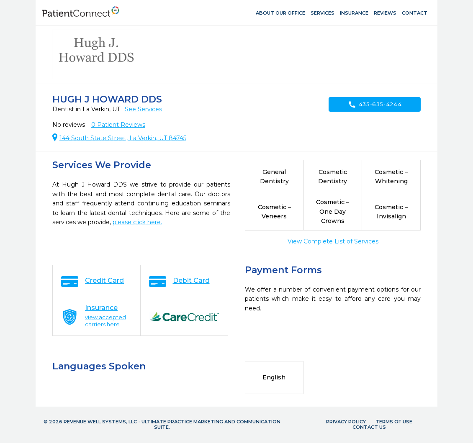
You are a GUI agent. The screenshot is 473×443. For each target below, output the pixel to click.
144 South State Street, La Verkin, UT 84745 (122, 138)
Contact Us (369, 427)
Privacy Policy (346, 422)
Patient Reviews (118, 124)
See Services (143, 109)
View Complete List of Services (333, 241)
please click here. (137, 222)
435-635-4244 (375, 104)
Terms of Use (393, 422)
